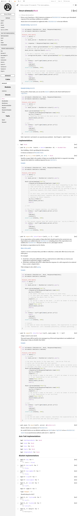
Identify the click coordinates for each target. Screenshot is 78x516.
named (2, 27)
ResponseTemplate (6, 110)
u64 (45, 155)
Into (35, 236)
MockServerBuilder (6, 105)
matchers (4, 91)
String (39, 333)
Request (4, 107)
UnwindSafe (29, 452)
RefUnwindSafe (30, 440)
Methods (8, 18)
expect (2, 20)
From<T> (3, 57)
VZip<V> (3, 71)
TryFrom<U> (3, 66)
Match (3, 120)
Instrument (3, 60)
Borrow (28, 465)
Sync (2, 40)
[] (72, 11)
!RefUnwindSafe (5, 36)
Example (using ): (29, 25)
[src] (75, 11)
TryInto (31, 503)
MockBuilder (5, 101)
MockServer (5, 103)
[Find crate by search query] (71, 1)
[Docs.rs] (4, 1)
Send (2, 38)
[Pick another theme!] (17, 5)
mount (2, 25)
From (27, 476)
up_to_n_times (4, 29)
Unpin (2, 42)
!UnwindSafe (4, 45)
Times (3, 112)
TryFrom (31, 497)
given (2, 23)
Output (26, 491)
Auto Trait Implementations (7, 33)
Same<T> (3, 64)
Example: (23, 163)
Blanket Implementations (7, 48)
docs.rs (52, 1)
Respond (4, 122)
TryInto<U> (3, 69)
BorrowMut (29, 471)
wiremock (8, 75)
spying (39, 267)
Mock (3, 98)
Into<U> (2, 62)
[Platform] (19, 1)
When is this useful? (26, 248)
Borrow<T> (3, 53)
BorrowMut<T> (4, 55)
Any (2, 51)
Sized (32, 462)
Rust (59, 1)
